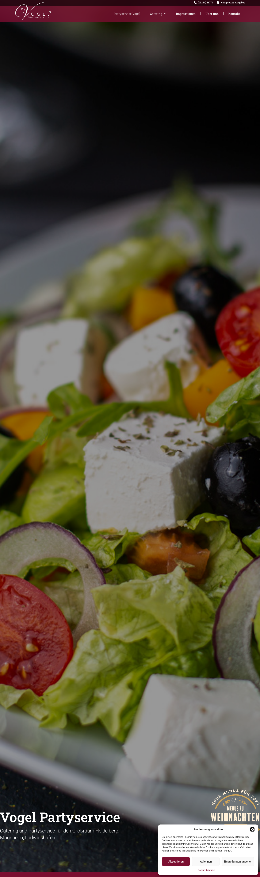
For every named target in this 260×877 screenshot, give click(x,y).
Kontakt (234, 14)
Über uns (212, 14)
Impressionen (186, 14)
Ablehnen (206, 861)
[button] (252, 829)
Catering (158, 14)
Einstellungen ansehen (238, 861)
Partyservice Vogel (127, 14)
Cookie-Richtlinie (206, 870)
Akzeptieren (176, 861)
